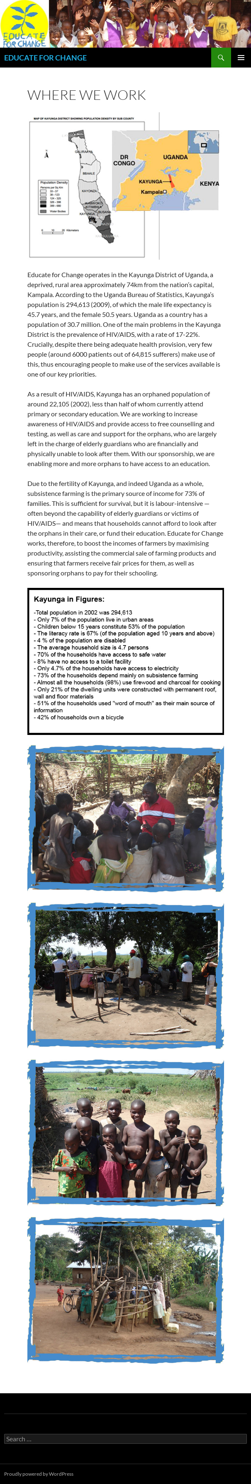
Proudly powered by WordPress (38, 1474)
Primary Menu (241, 58)
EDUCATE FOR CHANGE (45, 57)
